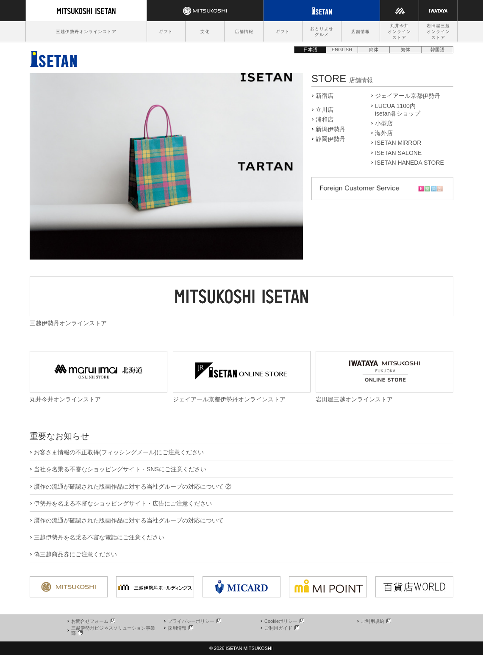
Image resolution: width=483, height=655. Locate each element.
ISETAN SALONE (398, 152)
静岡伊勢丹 (330, 138)
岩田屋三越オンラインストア (438, 31)
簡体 (373, 49)
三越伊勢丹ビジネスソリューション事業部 (113, 630)
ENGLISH (342, 49)
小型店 (384, 123)
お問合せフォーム (92, 621)
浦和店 (324, 119)
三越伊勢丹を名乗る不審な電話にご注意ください (99, 537)
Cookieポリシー (283, 621)
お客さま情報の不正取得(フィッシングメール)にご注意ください (119, 452)
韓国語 (437, 49)
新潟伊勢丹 (330, 129)
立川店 (324, 109)
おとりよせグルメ (321, 31)
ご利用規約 (375, 621)
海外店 (384, 133)
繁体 (405, 49)
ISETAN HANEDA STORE (409, 162)
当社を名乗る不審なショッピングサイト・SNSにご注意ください (120, 469)
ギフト (166, 31)
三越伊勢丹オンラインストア (86, 31)
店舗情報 (244, 31)
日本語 (310, 49)
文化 (205, 31)
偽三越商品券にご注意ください (75, 554)
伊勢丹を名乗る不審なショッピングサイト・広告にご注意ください (123, 503)
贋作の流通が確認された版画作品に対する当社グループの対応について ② (132, 486)
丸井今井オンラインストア (399, 31)
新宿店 (324, 95)
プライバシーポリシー (194, 621)
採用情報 (180, 627)
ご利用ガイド (281, 627)
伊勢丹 (53, 56)
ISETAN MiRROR (398, 142)
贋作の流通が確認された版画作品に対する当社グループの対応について (129, 520)
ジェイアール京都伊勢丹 (407, 95)
